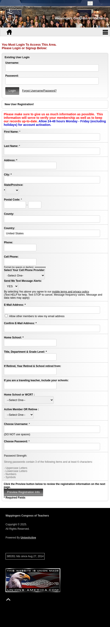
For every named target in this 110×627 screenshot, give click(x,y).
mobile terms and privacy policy (70, 291)
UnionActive (28, 537)
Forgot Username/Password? (39, 90)
